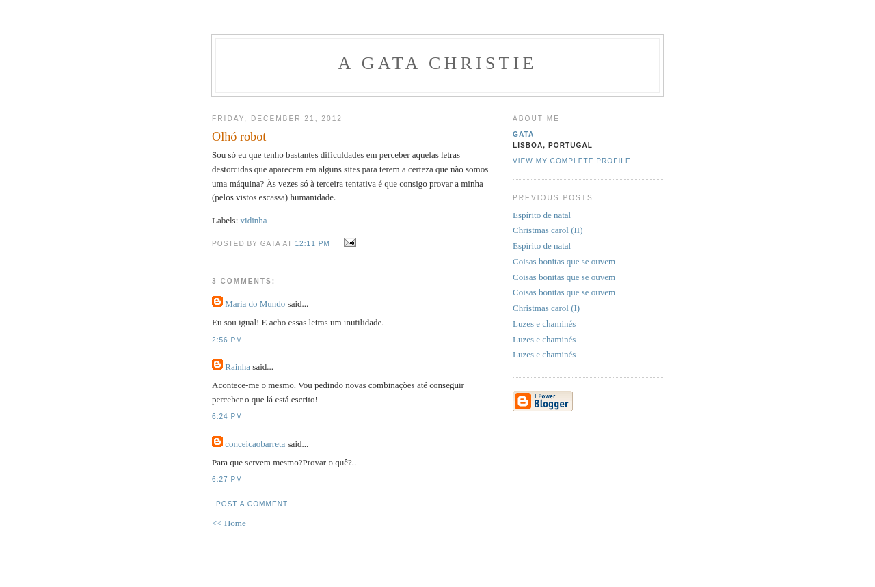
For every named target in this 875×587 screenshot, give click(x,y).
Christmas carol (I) (546, 308)
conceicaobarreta (255, 444)
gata (523, 134)
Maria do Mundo (255, 304)
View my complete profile (572, 161)
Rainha (237, 366)
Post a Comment (252, 504)
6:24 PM (227, 416)
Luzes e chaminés (544, 323)
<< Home (229, 523)
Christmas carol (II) (548, 230)
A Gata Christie (437, 63)
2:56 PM (227, 340)
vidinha (254, 220)
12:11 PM (312, 243)
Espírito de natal (542, 215)
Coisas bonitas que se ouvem (564, 261)
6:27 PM (227, 479)
